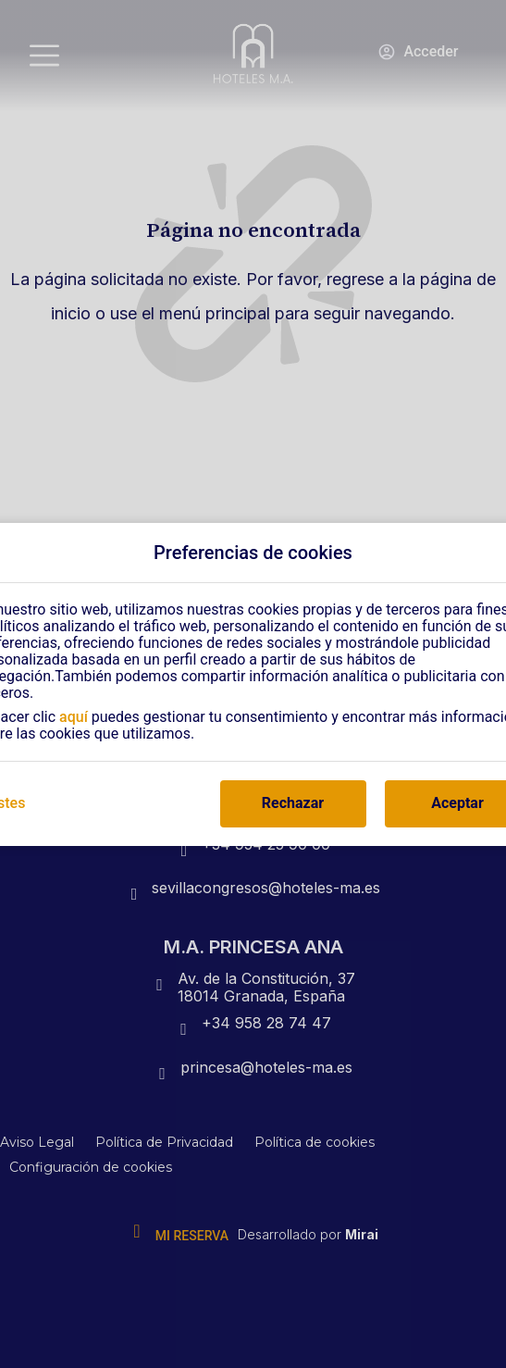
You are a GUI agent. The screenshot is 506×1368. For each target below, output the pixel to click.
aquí (73, 717)
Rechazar (293, 803)
